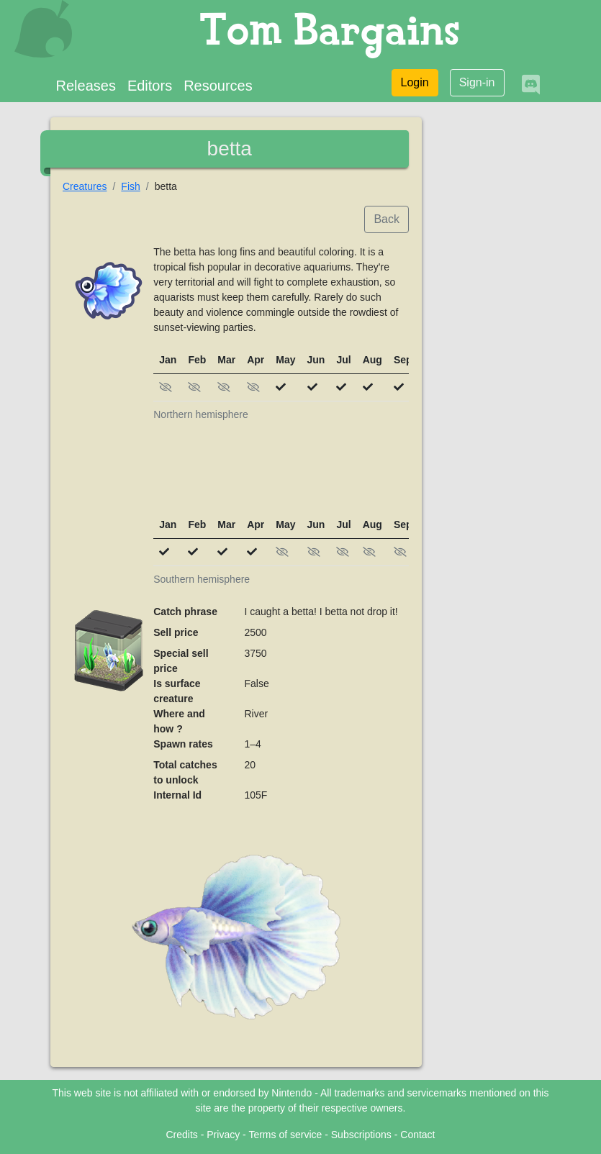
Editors (149, 86)
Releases (86, 86)
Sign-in (477, 82)
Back (386, 219)
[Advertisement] (281, 476)
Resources (218, 86)
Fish (130, 186)
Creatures (85, 186)
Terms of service (285, 1134)
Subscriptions (361, 1134)
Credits (181, 1134)
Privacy (223, 1134)
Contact (417, 1134)
